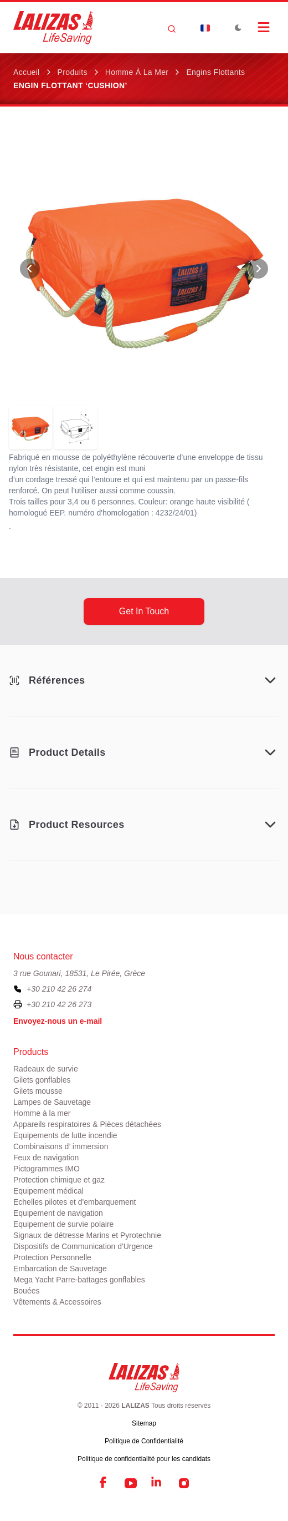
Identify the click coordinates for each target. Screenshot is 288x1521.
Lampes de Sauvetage (52, 1102)
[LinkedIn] (157, 1483)
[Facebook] (104, 1483)
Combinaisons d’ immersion (60, 1146)
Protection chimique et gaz (59, 1179)
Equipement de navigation (58, 1213)
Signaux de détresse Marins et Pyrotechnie (87, 1235)
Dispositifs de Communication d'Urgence (83, 1246)
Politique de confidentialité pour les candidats (144, 1459)
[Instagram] (184, 1483)
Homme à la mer (137, 72)
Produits (73, 72)
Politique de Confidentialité (144, 1441)
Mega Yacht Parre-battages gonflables (79, 1279)
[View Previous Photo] (30, 269)
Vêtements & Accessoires (57, 1301)
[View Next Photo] (258, 269)
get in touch (144, 611)
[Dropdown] (205, 28)
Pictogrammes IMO (46, 1168)
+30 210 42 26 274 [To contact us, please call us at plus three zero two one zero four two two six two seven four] (59, 988)
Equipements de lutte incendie (65, 1135)
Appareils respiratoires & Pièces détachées (87, 1124)
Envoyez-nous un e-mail (57, 1021)
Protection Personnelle (52, 1257)
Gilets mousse (38, 1091)
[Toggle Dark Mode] (238, 28)
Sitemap (144, 1423)
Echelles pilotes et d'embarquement (74, 1201)
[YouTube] (130, 1483)
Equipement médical (48, 1190)
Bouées (26, 1290)
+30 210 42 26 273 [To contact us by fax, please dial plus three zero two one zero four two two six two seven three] (59, 1004)
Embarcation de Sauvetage (60, 1268)
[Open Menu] (264, 27)
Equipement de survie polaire (63, 1224)
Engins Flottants (215, 72)
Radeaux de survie (45, 1068)
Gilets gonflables (42, 1079)
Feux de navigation (46, 1157)
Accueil (26, 72)
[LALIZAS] (53, 28)
